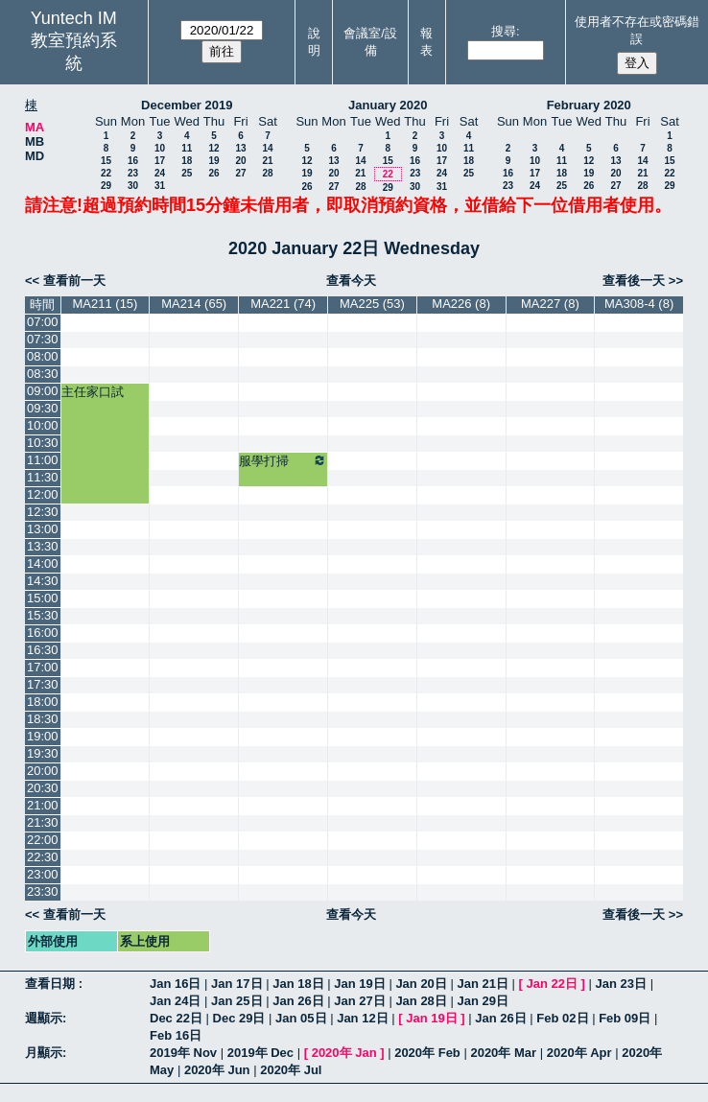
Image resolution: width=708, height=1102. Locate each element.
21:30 (43, 822)
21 (267, 160)
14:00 (43, 563)
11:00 (43, 460)
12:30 (43, 511)
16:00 (43, 632)
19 (213, 160)
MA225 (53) (372, 303)
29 (106, 185)
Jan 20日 (420, 983)
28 (267, 173)
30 (133, 185)
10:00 (43, 425)
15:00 (43, 598)
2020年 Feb (427, 1052)
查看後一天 (633, 280)
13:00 (43, 529)
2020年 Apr (579, 1052)
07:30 (43, 339)
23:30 (43, 891)
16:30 (43, 650)
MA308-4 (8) (638, 303)
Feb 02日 (562, 1018)
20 (240, 160)
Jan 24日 (175, 1001)
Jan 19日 (359, 983)
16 (133, 160)
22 (106, 173)
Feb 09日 (624, 1018)
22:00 (43, 839)
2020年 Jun (217, 1070)
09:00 (43, 391)
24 (159, 173)
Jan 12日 (362, 1018)
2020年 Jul (290, 1070)
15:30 (43, 615)
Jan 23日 (621, 983)
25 (186, 173)
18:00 (43, 701)
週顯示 (43, 1018)
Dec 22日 (176, 1018)
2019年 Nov (183, 1052)
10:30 (43, 442)
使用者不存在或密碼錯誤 (637, 30)
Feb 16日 (175, 1035)
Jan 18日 (297, 983)
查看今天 (351, 280)
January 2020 (387, 105)
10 (159, 148)
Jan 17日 (236, 983)
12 (213, 148)
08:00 (43, 356)
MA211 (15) (105, 303)
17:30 (43, 684)
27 (240, 173)
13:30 (43, 546)
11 (186, 148)
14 (267, 148)
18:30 (43, 719)
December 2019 (186, 105)
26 (213, 173)
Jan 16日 (175, 983)
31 (159, 185)
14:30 (43, 581)
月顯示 (43, 1052)
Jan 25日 (236, 1001)
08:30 (43, 373)
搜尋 (503, 31)
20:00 (43, 770)
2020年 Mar (503, 1052)
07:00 (43, 322)
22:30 (43, 857)
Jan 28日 (420, 1001)
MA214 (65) (193, 303)
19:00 (43, 736)
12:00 (43, 494)
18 (186, 160)
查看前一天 (74, 280)
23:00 (43, 874)
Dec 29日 (239, 1018)
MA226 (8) (461, 303)
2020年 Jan (344, 1052)
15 (106, 160)
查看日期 (52, 983)
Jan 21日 (482, 983)
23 (133, 173)
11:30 (43, 477)
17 (159, 160)
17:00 (43, 667)
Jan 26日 (297, 1001)
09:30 (43, 408)
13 (240, 148)
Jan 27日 (359, 1001)
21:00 (43, 805)
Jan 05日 (300, 1018)
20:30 (43, 788)
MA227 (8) (550, 303)
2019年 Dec (260, 1052)
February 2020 (589, 105)
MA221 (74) (283, 303)
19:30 (43, 753)
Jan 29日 (482, 1001)
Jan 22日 (552, 983)
